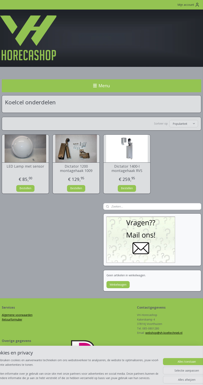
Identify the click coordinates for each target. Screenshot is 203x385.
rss (95, 377)
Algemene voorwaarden (17, 315)
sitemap (87, 377)
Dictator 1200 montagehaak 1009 (76, 168)
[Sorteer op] (183, 123)
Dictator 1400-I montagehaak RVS (126, 168)
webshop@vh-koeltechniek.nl (163, 333)
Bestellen (25, 188)
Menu (101, 85)
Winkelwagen (118, 284)
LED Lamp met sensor (25, 166)
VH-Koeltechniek (12, 353)
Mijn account (188, 4)
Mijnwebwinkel (146, 377)
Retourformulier (12, 319)
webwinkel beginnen (111, 377)
